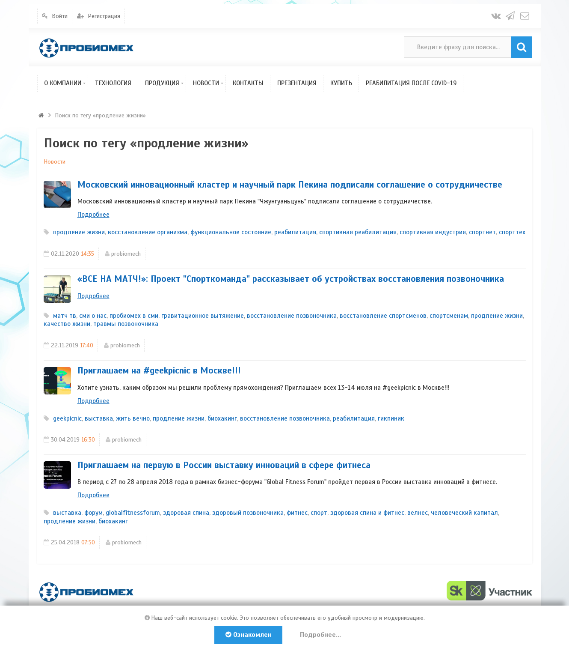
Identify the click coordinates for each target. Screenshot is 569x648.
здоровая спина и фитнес (367, 513)
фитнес (297, 513)
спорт (319, 513)
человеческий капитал (464, 513)
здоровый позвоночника (248, 513)
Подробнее (93, 214)
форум (93, 513)
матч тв (64, 316)
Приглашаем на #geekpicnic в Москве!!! (159, 370)
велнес (417, 513)
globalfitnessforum (133, 513)
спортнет (482, 232)
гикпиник (391, 418)
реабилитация (295, 232)
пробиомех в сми (134, 316)
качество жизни (67, 324)
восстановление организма (147, 232)
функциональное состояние (230, 232)
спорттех (512, 232)
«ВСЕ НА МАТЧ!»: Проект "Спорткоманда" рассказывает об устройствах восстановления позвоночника (290, 278)
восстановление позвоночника (292, 316)
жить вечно (133, 418)
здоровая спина (186, 513)
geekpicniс (67, 418)
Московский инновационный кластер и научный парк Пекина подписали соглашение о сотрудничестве (289, 184)
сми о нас (93, 316)
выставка (99, 418)
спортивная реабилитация (358, 232)
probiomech (126, 253)
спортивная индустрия (433, 232)
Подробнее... (321, 634)
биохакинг (222, 418)
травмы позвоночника (125, 324)
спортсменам (449, 316)
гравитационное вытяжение (202, 316)
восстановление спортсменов (383, 316)
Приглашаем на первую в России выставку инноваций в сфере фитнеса (223, 465)
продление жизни (79, 232)
